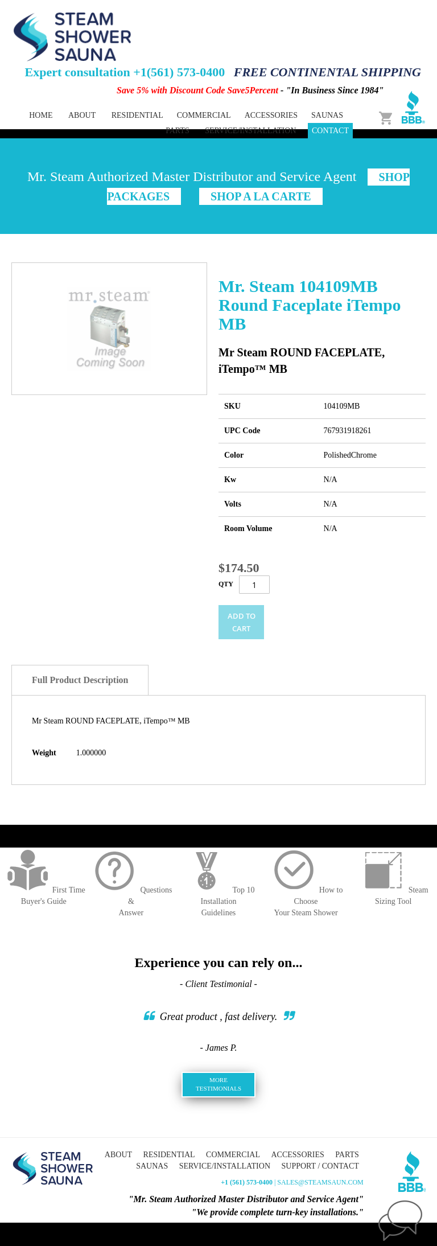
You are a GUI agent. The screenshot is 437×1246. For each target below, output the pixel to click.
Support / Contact (320, 1166)
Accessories (297, 1154)
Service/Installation (250, 130)
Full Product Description (80, 680)
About (82, 115)
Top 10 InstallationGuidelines (218, 901)
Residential (169, 1154)
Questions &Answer (131, 901)
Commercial (233, 1154)
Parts (346, 1154)
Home (40, 115)
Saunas (152, 1166)
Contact (330, 130)
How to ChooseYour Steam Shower (306, 901)
